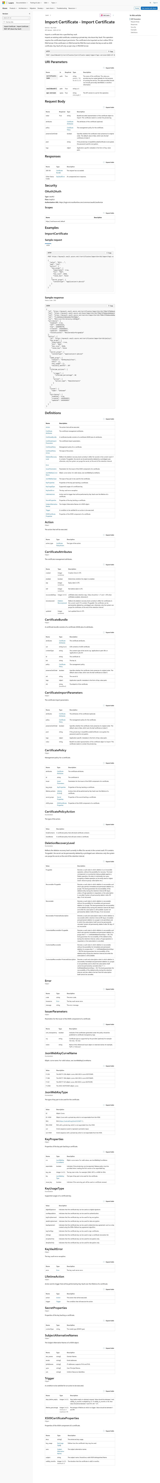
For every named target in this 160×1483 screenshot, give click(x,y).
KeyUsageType (50, 486)
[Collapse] (29, 13)
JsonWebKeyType (51, 479)
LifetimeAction (50, 494)
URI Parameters (136, 19)
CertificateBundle (51, 437)
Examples (134, 30)
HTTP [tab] (48, 245)
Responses (134, 24)
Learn (47, 15)
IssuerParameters (51, 469)
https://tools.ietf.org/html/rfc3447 (70, 1121)
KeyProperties (50, 483)
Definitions (134, 32)
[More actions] (113, 15)
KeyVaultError (60, 177)
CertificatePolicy (51, 447)
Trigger (48, 510)
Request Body (135, 22)
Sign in (155, 3)
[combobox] (16, 18)
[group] (80, 55)
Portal (137, 8)
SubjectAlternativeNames (60, 1451)
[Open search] (150, 3)
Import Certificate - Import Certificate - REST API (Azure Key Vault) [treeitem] (16, 27)
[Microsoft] (3, 2)
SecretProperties (51, 500)
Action (48, 427)
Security (133, 27)
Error (47, 465)
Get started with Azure (149, 8)
